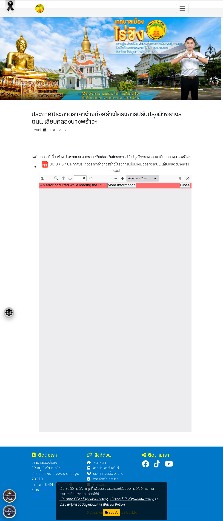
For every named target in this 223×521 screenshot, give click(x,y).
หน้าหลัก (96, 463)
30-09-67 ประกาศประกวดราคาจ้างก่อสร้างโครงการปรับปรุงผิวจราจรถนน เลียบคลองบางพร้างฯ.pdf (115, 167)
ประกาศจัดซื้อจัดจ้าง (105, 474)
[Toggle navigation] (182, 8)
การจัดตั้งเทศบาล (103, 479)
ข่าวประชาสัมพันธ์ (103, 468)
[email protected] (54, 490)
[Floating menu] (9, 312)
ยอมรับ (111, 512)
